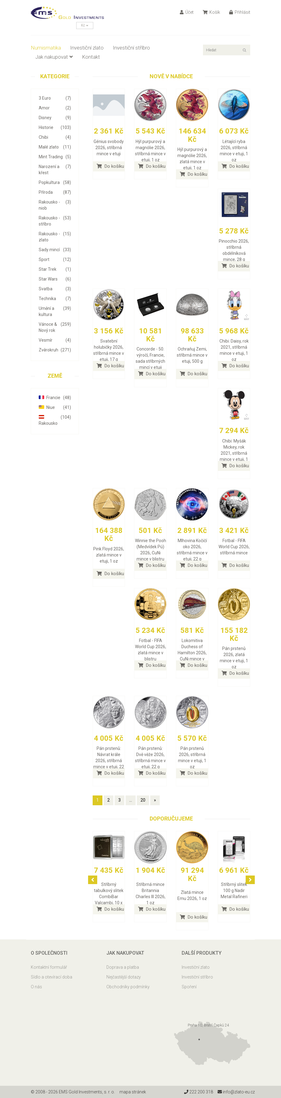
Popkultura (55, 182)
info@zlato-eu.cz (236, 1091)
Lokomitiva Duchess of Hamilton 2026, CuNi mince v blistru (192, 652)
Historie (55, 127)
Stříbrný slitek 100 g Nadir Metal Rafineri (234, 890)
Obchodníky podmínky (128, 986)
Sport (55, 259)
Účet (187, 12)
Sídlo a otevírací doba (51, 977)
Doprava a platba (122, 967)
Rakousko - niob (55, 205)
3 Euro (55, 98)
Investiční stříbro (131, 48)
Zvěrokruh (55, 350)
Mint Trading (55, 157)
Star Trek (55, 269)
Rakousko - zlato (55, 236)
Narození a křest (55, 169)
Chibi (55, 137)
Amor (55, 108)
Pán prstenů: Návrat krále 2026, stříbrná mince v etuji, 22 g (108, 760)
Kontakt (91, 57)
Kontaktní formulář (49, 967)
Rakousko (55, 420)
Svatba (55, 289)
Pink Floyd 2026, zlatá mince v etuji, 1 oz (108, 555)
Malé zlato (55, 147)
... (130, 800)
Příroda (55, 192)
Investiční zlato (87, 48)
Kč (84, 25)
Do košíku (110, 166)
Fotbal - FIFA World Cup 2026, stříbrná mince (234, 546)
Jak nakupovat (54, 57)
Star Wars (55, 279)
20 (142, 800)
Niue (55, 407)
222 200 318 (198, 1091)
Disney (55, 118)
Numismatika (46, 48)
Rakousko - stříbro (55, 220)
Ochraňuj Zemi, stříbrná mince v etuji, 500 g (192, 355)
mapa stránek (132, 1091)
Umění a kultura (55, 311)
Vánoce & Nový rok (55, 327)
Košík (211, 12)
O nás (36, 986)
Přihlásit (239, 12)
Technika (55, 299)
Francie (55, 398)
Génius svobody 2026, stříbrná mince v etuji (109, 147)
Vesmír (55, 340)
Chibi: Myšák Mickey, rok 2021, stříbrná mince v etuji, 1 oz (234, 453)
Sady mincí (55, 250)
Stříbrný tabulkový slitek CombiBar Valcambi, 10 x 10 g (108, 896)
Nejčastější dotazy (123, 977)
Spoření (189, 986)
